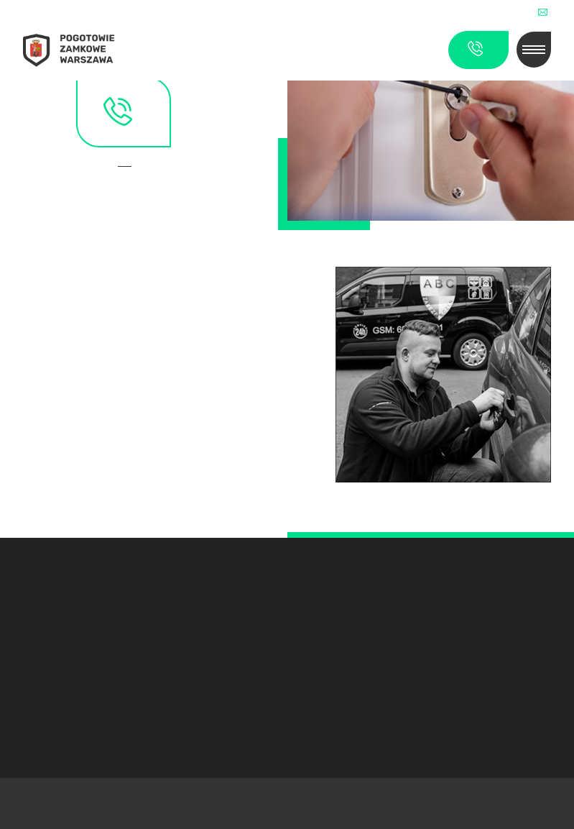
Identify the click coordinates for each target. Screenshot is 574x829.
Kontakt (129, 167)
